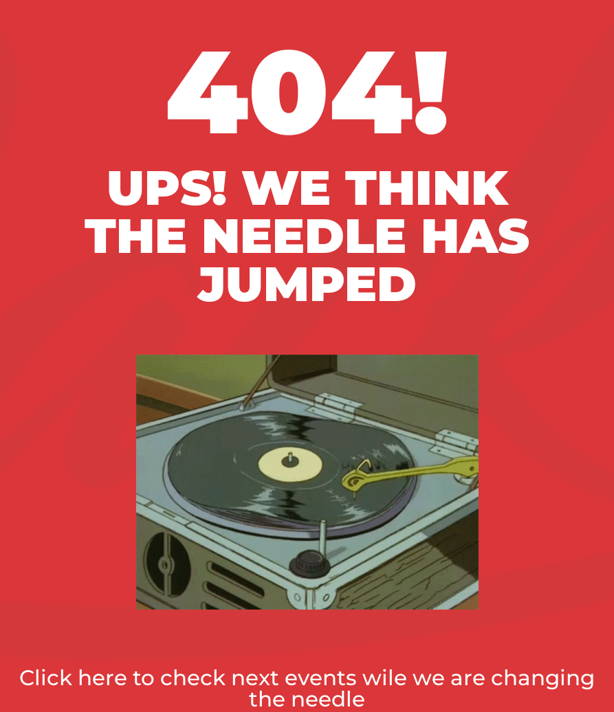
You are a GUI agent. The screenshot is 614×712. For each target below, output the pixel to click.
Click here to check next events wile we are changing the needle (307, 688)
